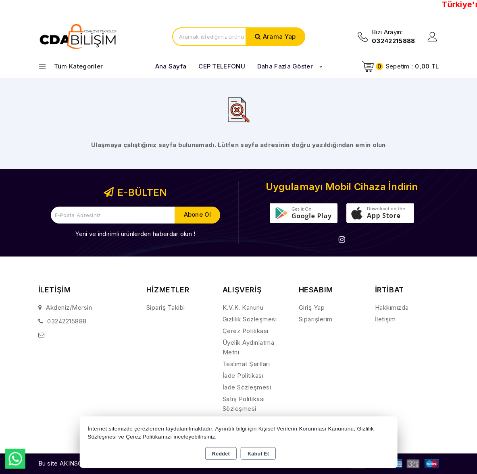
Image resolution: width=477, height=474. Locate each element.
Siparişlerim (316, 319)
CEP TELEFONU (221, 66)
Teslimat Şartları (246, 364)
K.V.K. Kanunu (243, 307)
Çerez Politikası (246, 331)
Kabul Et (258, 454)
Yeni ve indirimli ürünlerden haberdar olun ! (135, 234)
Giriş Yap (312, 307)
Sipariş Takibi (165, 307)
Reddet (221, 454)
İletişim (385, 319)
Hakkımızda (392, 307)
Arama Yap (279, 36)
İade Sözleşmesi (247, 387)
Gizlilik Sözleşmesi (250, 319)
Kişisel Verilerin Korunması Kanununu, (307, 429)
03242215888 (67, 321)
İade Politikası (243, 375)
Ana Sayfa (171, 66)
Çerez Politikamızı (149, 437)
